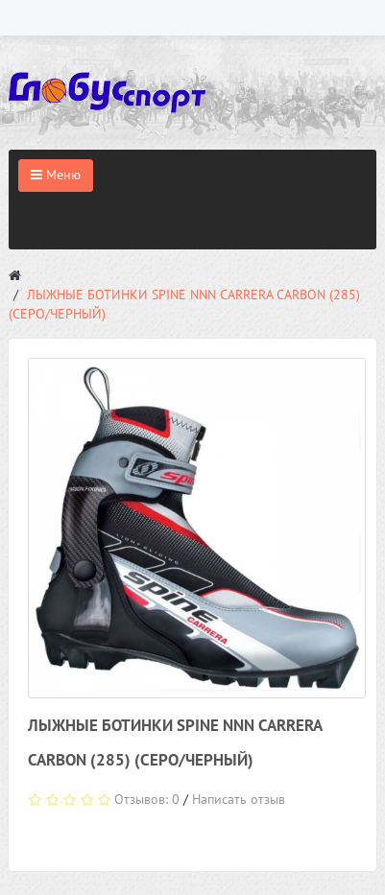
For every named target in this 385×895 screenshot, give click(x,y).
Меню (56, 174)
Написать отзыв (238, 799)
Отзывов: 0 (147, 799)
